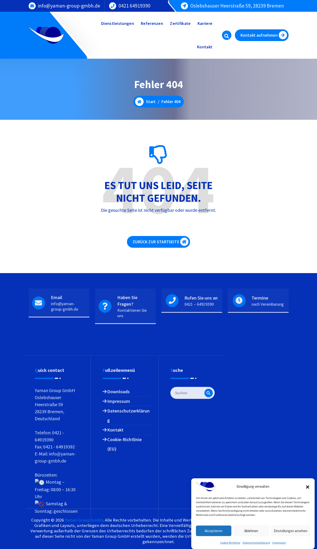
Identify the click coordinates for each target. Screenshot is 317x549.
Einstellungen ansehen (290, 537)
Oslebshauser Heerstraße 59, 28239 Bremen (237, 5)
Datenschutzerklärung (128, 498)
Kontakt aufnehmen (264, 35)
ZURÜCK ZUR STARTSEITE (160, 244)
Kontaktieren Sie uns (132, 330)
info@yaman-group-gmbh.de (69, 5)
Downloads (118, 475)
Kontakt (204, 47)
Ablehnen (251, 537)
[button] (307, 493)
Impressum (118, 484)
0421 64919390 (134, 5)
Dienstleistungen (117, 23)
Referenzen (152, 23)
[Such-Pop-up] (226, 35)
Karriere (205, 23)
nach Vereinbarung (268, 321)
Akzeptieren (213, 537)
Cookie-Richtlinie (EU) (124, 527)
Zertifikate (180, 23)
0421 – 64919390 (199, 321)
